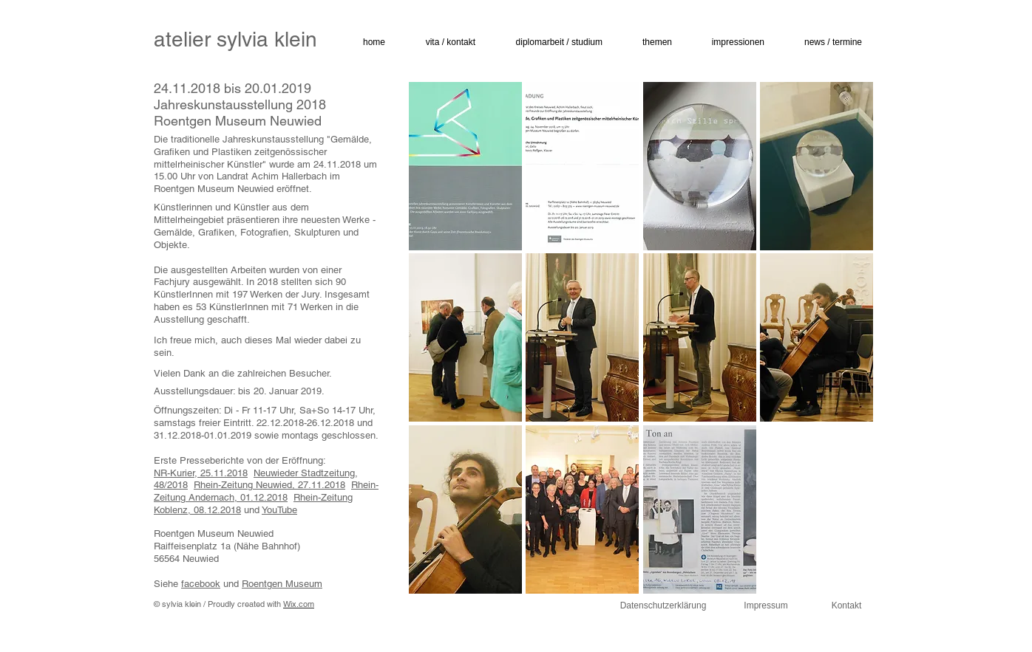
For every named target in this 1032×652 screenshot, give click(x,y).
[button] (443, 42)
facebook (200, 583)
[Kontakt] (846, 606)
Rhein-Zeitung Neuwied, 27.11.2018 (269, 484)
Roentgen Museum (282, 583)
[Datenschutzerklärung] (663, 606)
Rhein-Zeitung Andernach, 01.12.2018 (266, 491)
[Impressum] (765, 606)
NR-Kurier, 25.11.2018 (201, 472)
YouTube (279, 509)
